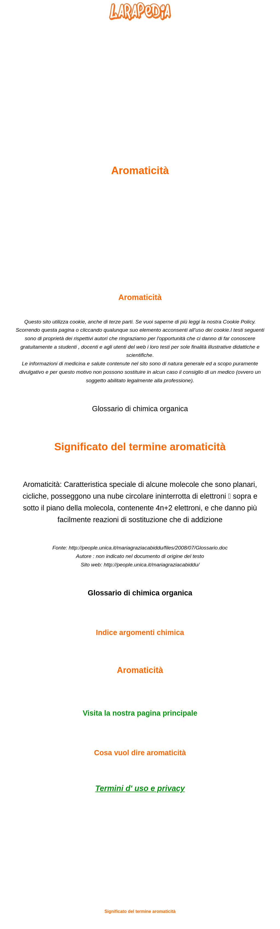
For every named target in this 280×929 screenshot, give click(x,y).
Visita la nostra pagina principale (140, 713)
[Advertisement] (140, 79)
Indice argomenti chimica (140, 632)
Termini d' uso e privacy (140, 788)
